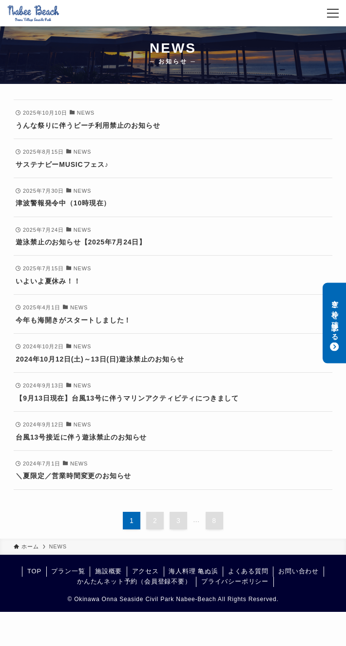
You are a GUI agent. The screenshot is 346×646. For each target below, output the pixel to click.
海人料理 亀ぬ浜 (193, 571)
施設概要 (108, 571)
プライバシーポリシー (235, 581)
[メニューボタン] (333, 13)
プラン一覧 (68, 571)
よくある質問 (248, 571)
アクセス (145, 571)
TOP (34, 571)
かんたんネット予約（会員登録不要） (134, 581)
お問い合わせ (298, 571)
